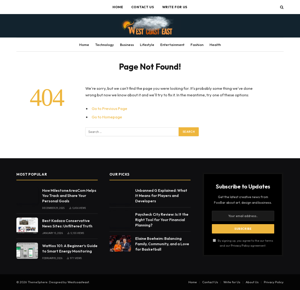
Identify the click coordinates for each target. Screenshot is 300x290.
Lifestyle (147, 44)
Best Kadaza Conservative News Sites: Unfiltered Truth (67, 223)
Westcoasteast (78, 282)
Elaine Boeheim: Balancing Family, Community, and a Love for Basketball (162, 244)
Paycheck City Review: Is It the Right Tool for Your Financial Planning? (161, 219)
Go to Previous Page (109, 108)
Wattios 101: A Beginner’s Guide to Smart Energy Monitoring (70, 248)
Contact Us (142, 7)
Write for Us (175, 7)
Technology (104, 44)
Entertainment (172, 44)
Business (127, 44)
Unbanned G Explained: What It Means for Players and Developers (161, 195)
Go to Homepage (107, 116)
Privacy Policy (240, 245)
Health (215, 44)
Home (117, 7)
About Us (252, 282)
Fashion (197, 44)
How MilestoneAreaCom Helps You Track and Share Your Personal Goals (69, 195)
